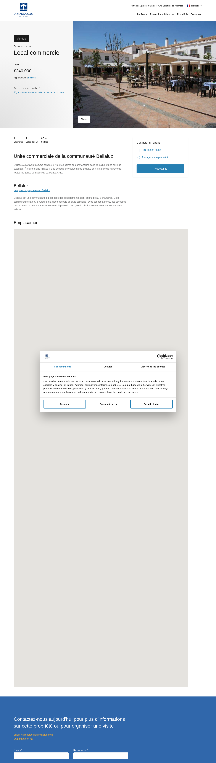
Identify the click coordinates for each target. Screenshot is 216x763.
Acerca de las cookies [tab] (153, 366)
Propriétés (182, 14)
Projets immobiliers (162, 14)
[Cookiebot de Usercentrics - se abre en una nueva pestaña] (159, 356)
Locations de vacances (173, 6)
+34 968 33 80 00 (149, 150)
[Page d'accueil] (23, 10)
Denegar (64, 404)
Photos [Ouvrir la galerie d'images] (84, 119)
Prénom (17, 750)
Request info (160, 168)
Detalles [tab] (108, 366)
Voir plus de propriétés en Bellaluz (32, 190)
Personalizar (108, 404)
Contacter (196, 14)
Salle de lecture (155, 6)
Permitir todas (151, 404)
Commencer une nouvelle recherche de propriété (39, 92)
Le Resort (142, 14)
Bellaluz (32, 77)
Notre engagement (139, 6)
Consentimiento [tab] (62, 366)
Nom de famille (80, 750)
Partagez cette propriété (152, 158)
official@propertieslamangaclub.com (33, 734)
